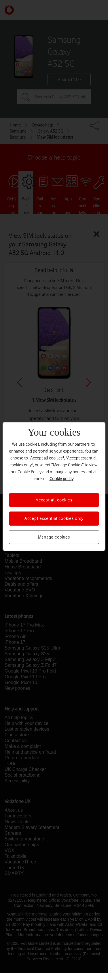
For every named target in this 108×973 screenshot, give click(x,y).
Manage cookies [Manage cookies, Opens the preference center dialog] (54, 537)
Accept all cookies (54, 500)
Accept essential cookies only (54, 518)
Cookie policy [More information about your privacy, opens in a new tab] (61, 478)
